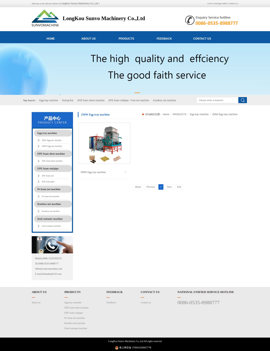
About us (36, 302)
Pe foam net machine (50, 196)
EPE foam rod (48, 176)
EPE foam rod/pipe (118, 100)
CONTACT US (202, 38)
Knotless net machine (164, 100)
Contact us (233, 3)
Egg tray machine (48, 100)
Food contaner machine (75, 328)
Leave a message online (217, 3)
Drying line (67, 100)
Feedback (111, 302)
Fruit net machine (140, 100)
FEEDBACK (164, 38)
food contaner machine (51, 226)
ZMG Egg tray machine (51, 140)
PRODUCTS (126, 38)
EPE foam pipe (48, 181)
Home (166, 114)
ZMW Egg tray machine (52, 146)
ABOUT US (88, 38)
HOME (50, 38)
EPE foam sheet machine (91, 100)
